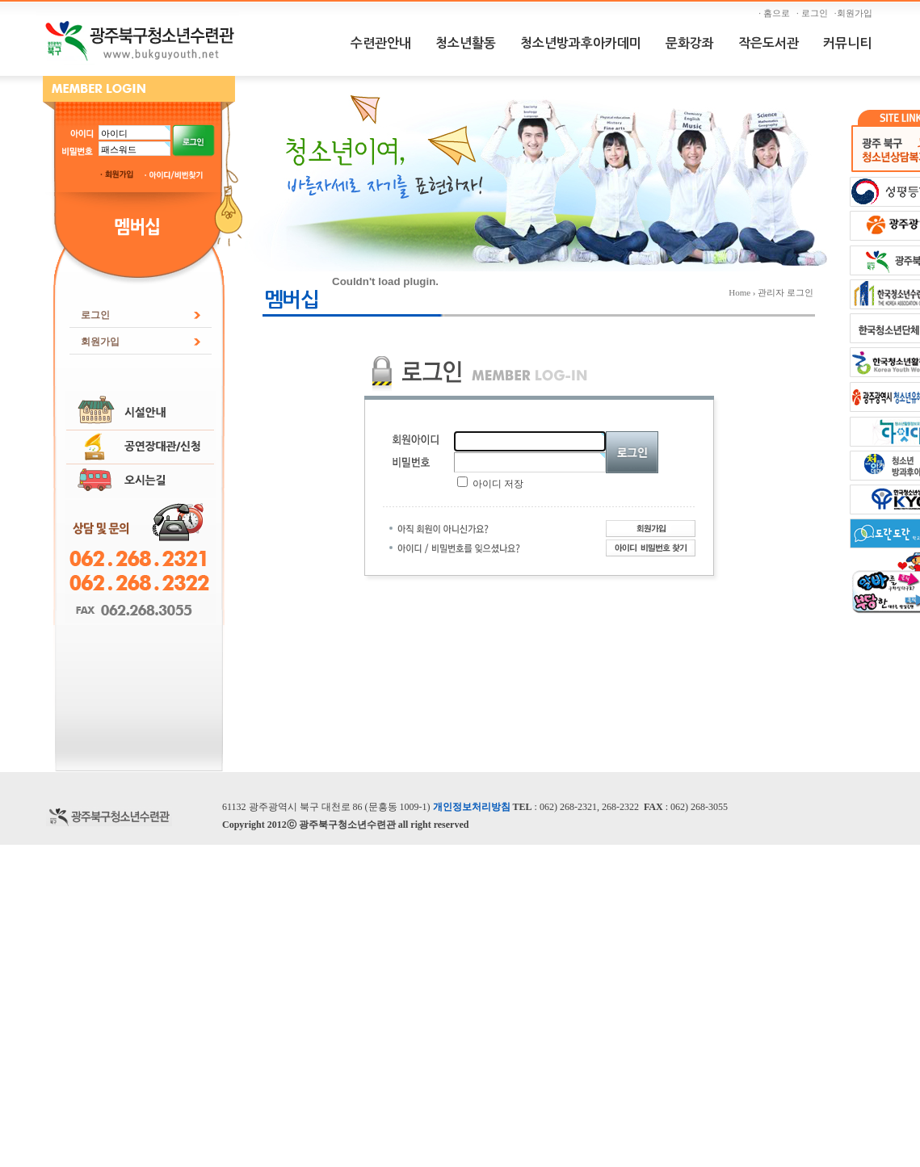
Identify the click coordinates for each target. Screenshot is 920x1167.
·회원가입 (855, 13)
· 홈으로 (776, 13)
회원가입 (100, 341)
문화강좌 (690, 43)
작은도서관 (768, 43)
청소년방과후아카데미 (580, 43)
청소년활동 (465, 43)
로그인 (95, 315)
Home (739, 292)
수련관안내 (381, 43)
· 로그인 (814, 13)
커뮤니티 (847, 43)
